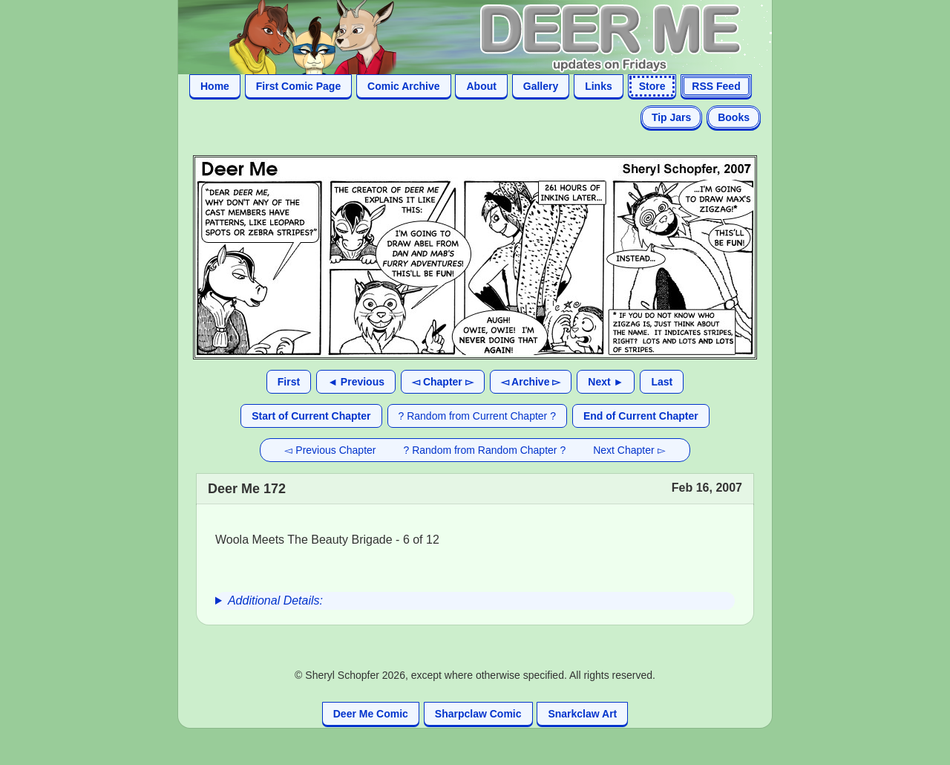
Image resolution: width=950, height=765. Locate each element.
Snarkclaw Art (582, 714)
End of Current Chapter (640, 416)
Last (661, 382)
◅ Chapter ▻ (443, 382)
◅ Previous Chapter (330, 450)
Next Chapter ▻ (629, 450)
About (481, 86)
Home (214, 86)
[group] (475, 601)
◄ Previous (355, 382)
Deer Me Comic (370, 714)
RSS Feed (716, 86)
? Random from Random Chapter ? (485, 450)
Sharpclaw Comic (478, 714)
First (289, 382)
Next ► (605, 382)
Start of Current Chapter (311, 416)
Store (652, 86)
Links (598, 86)
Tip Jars (671, 117)
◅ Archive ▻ (531, 382)
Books (734, 117)
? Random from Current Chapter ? (477, 416)
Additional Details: (275, 600)
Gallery (540, 86)
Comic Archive (403, 86)
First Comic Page (298, 86)
